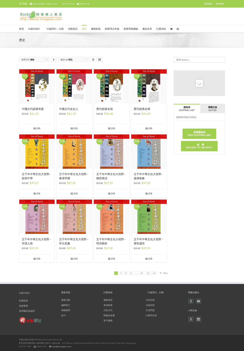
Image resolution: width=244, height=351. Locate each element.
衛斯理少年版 (112, 28)
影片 (63, 315)
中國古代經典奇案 (33, 109)
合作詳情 (150, 300)
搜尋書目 (208, 3)
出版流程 (150, 305)
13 (148, 273)
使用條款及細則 (27, 311)
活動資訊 (73, 28)
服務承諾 (108, 300)
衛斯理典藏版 (131, 28)
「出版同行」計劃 (54, 28)
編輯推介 (65, 305)
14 (154, 273)
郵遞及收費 (109, 315)
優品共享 (147, 28)
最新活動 (65, 300)
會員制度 (108, 305)
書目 (84, 28)
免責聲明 (23, 305)
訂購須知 (161, 28)
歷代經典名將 (142, 109)
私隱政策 (23, 300)
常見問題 (150, 310)
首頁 (21, 28)
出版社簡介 (34, 28)
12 (142, 273)
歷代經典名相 (104, 109)
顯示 (66, 59)
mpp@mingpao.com (61, 346)
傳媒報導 (65, 310)
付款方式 (108, 310)
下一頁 (163, 273)
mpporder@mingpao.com (44, 3)
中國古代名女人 (68, 109)
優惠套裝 (96, 28)
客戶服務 (108, 320)
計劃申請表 (151, 315)
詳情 (38, 128)
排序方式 (27, 59)
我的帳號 (219, 3)
